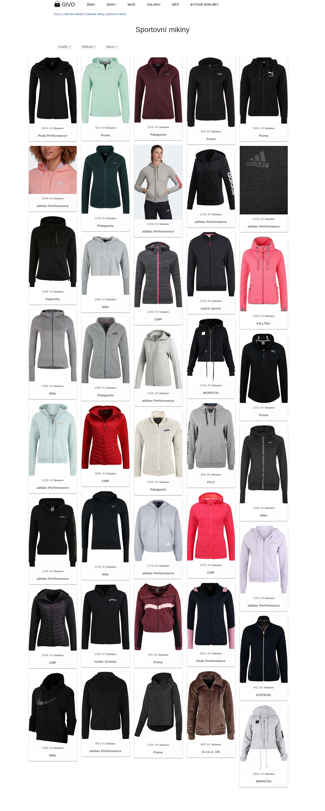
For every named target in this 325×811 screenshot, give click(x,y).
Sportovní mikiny (116, 14)
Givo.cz (58, 14)
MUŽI (131, 4)
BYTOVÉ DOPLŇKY (205, 4)
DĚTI (175, 4)
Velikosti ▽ (89, 46)
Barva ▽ (111, 46)
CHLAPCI (153, 4)
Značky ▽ (64, 46)
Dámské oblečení (74, 14)
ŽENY (91, 4)
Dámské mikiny (95, 14)
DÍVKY (111, 4)
